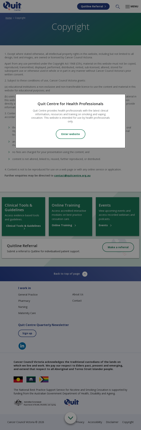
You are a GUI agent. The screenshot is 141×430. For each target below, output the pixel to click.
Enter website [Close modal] (70, 134)
